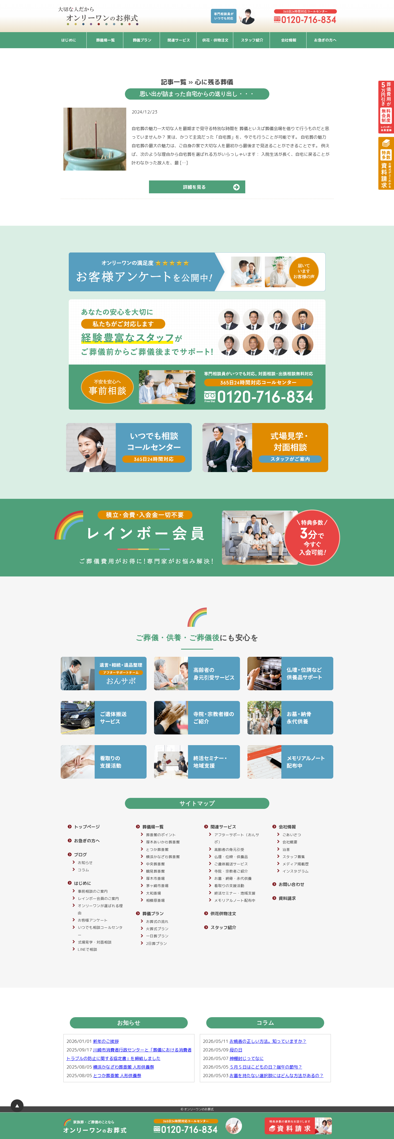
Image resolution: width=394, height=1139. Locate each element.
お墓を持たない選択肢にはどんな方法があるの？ (276, 1075)
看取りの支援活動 (229, 885)
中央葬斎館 (155, 863)
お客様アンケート (93, 920)
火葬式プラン (157, 928)
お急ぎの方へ (325, 40)
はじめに (68, 40)
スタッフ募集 (293, 856)
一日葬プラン (157, 935)
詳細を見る (213, 187)
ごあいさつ (291, 834)
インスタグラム (295, 871)
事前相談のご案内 (93, 891)
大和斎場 (153, 893)
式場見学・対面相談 (95, 942)
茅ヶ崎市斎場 (157, 885)
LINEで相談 (87, 949)
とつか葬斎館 (157, 849)
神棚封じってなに (246, 1058)
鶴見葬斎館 (155, 871)
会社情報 (288, 40)
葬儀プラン (142, 40)
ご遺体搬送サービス (231, 863)
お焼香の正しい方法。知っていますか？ (268, 1041)
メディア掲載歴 (295, 863)
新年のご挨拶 (106, 1041)
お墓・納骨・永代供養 (233, 878)
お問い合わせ (291, 884)
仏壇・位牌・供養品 (231, 856)
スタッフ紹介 (252, 40)
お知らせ (85, 862)
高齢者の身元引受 (229, 849)
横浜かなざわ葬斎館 (163, 856)
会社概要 (289, 841)
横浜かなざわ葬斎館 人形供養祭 (123, 1067)
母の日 (235, 1050)
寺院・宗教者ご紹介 (231, 871)
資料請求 (287, 898)
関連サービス (178, 40)
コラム (83, 869)
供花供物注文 (223, 914)
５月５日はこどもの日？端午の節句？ (265, 1067)
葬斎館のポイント (161, 834)
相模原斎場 (155, 900)
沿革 (286, 849)
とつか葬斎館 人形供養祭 (117, 1075)
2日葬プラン (156, 943)
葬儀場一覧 (105, 40)
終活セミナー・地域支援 (234, 893)
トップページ (87, 827)
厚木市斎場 (155, 878)
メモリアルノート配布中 (234, 900)
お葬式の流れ (157, 921)
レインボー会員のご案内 (98, 898)
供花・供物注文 (215, 40)
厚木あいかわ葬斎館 (163, 841)
